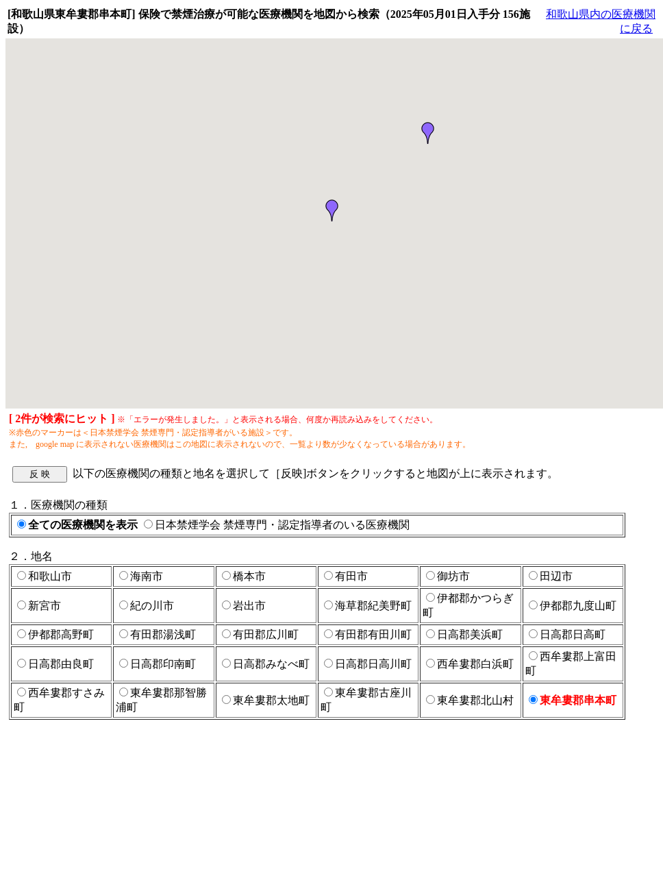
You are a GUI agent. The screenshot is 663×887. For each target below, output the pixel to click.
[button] (428, 133)
